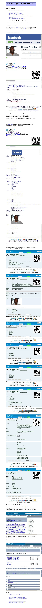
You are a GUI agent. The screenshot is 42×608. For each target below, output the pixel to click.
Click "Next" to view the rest (10, 307)
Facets (32, 247)
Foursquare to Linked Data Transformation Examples (17, 601)
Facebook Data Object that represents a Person (17, 14)
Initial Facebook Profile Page (14, 12)
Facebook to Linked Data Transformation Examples (16, 10)
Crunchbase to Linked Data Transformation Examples (18, 598)
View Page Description (25, 28)
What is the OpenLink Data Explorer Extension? (15, 594)
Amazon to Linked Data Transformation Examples (17, 597)
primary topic (10, 124)
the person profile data (14, 27)
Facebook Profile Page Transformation (15, 13)
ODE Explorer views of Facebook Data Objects (16, 18)
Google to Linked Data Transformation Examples (17, 602)
